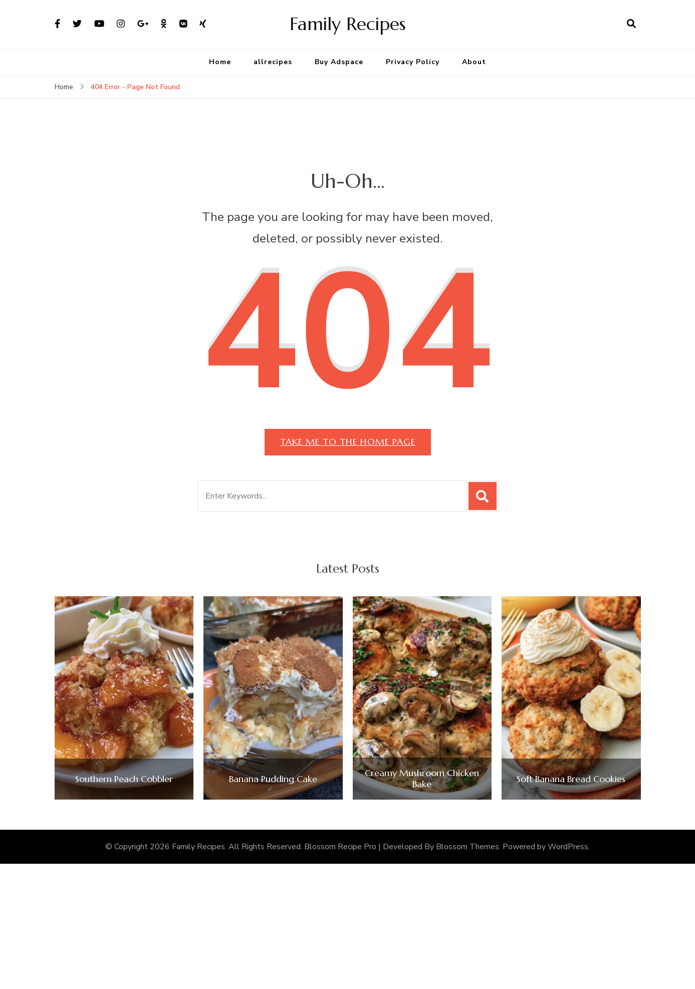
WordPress (568, 846)
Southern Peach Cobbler (124, 779)
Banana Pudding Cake (273, 779)
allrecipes (273, 62)
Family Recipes (348, 24)
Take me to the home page (347, 441)
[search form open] (631, 24)
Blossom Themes (467, 846)
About (474, 62)
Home (220, 62)
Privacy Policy (412, 62)
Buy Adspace (339, 62)
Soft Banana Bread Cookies (571, 779)
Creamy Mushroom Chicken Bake (422, 778)
